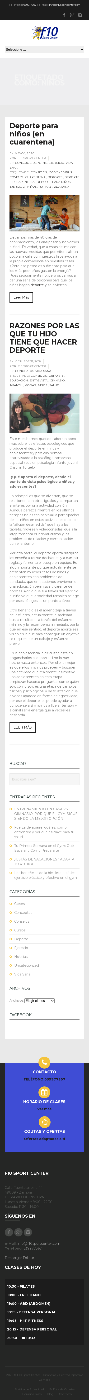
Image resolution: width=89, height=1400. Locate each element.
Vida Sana (61, 186)
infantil (15, 385)
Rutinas (45, 186)
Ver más (44, 1109)
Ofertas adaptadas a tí (44, 1139)
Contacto (65, 1394)
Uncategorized (26, 965)
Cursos (19, 930)
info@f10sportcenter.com (64, 4)
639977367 (29, 4)
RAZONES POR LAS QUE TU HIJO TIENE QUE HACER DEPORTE (44, 338)
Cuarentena (35, 177)
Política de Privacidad (29, 1389)
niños (32, 186)
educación (18, 380)
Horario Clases (32, 1394)
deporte (37, 285)
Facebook (64, 15)
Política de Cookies (62, 1389)
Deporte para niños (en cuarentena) (33, 133)
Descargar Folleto (19, 1258)
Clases (19, 904)
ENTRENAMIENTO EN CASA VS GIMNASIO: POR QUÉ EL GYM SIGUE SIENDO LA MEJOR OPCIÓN (46, 814)
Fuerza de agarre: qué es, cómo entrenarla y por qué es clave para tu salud (44, 832)
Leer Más (21, 297)
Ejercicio (56, 163)
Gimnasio (57, 380)
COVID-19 (16, 177)
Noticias (21, 957)
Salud (54, 385)
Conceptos (24, 371)
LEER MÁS (23, 727)
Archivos (16, 1000)
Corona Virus (60, 172)
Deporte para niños (53, 182)
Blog (50, 1394)
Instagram (80, 15)
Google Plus (72, 15)
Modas (30, 385)
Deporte (40, 163)
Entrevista (39, 380)
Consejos (23, 163)
